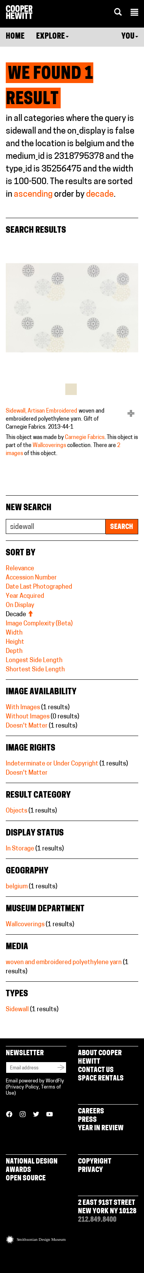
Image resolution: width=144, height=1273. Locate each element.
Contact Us (96, 1070)
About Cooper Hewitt (100, 1058)
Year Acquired (25, 596)
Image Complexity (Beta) (39, 624)
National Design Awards (32, 1166)
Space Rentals (101, 1078)
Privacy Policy (23, 1087)
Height (15, 642)
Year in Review (101, 1128)
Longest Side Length (34, 661)
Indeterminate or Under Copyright (52, 764)
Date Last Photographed (39, 587)
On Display (20, 605)
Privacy (90, 1170)
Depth (14, 651)
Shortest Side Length (35, 670)
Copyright (94, 1161)
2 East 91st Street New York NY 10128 (107, 1207)
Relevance (20, 569)
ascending (33, 194)
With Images (23, 708)
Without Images (28, 717)
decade (100, 194)
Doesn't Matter (27, 726)
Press (87, 1120)
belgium (17, 887)
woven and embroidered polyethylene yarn (64, 963)
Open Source (26, 1178)
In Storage (20, 849)
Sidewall (17, 1010)
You (129, 37)
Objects (16, 811)
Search (121, 527)
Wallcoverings (49, 446)
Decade (19, 615)
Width (14, 633)
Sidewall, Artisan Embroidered (41, 411)
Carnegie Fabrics (84, 438)
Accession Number (31, 578)
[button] (134, 13)
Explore (52, 37)
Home (15, 37)
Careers (91, 1111)
